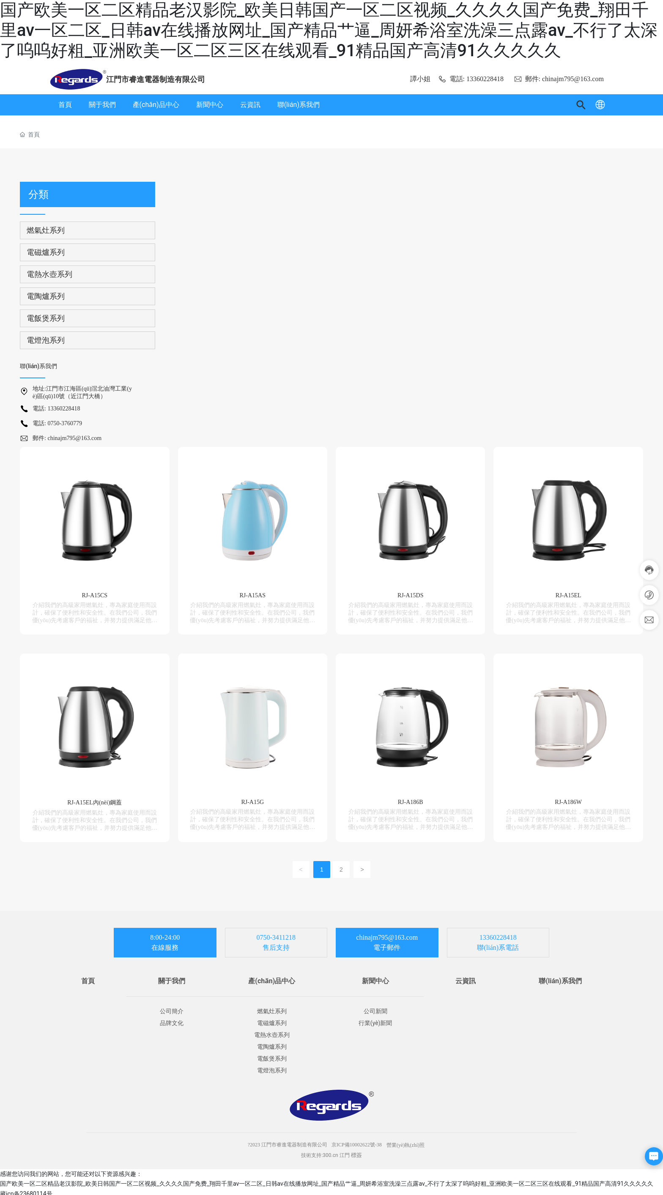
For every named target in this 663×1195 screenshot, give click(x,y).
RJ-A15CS (94, 593)
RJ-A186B (410, 798)
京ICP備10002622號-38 (357, 1141)
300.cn (330, 1151)
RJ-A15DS (410, 593)
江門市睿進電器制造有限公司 (155, 79)
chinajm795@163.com (387, 933)
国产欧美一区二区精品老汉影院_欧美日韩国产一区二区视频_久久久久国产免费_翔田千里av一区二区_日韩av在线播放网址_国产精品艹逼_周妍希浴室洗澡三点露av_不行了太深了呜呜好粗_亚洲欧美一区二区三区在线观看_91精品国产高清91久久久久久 (329, 30)
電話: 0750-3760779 (57, 423)
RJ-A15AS (253, 593)
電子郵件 (386, 943)
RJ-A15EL (568, 593)
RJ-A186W (568, 798)
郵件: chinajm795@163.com (559, 78)
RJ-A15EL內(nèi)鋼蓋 (94, 798)
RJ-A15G (252, 798)
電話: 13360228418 (471, 78)
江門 (345, 1151)
